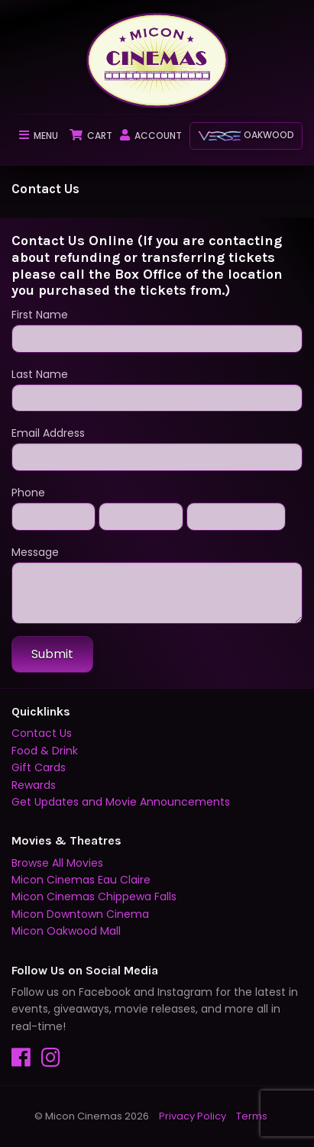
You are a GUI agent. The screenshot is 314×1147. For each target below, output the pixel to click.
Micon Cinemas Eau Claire (81, 879)
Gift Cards (38, 767)
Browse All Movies (57, 863)
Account (151, 135)
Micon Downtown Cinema (80, 914)
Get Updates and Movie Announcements (120, 801)
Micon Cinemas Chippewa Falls (93, 896)
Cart (91, 135)
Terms (251, 1116)
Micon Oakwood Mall (66, 931)
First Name (157, 330)
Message (157, 584)
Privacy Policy (192, 1116)
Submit (52, 654)
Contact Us (41, 733)
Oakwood (246, 134)
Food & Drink (44, 750)
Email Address (157, 448)
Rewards (33, 785)
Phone (28, 492)
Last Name (157, 389)
